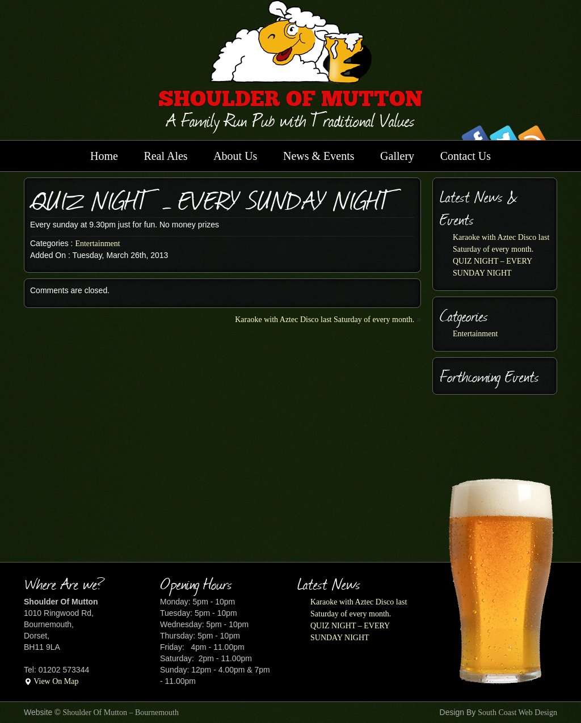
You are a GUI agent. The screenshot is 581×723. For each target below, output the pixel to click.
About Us (235, 156)
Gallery (397, 156)
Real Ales (165, 156)
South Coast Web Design (517, 712)
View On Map (51, 681)
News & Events (319, 156)
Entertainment (97, 243)
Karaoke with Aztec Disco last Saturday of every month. (324, 319)
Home (104, 156)
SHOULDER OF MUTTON (290, 101)
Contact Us (465, 156)
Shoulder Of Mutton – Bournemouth (120, 712)
